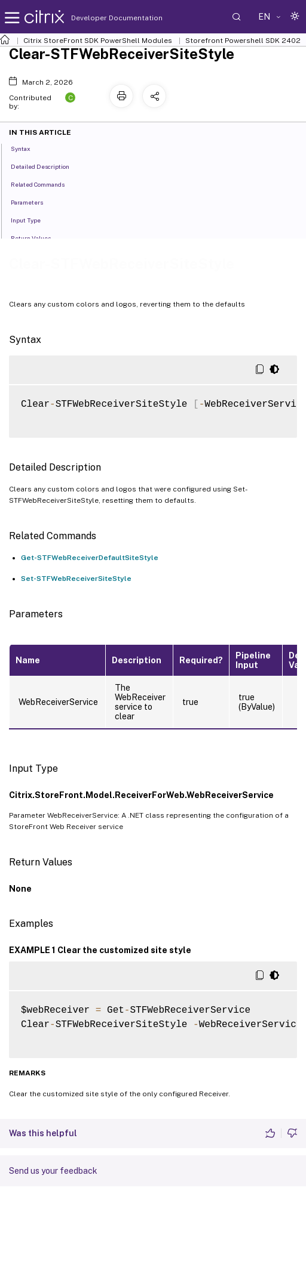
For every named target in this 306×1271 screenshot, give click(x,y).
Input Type (32, 219)
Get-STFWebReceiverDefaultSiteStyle (89, 557)
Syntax (27, 148)
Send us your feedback (53, 1171)
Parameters (33, 201)
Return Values (37, 237)
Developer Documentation (98, 18)
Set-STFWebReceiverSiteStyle (76, 578)
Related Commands (44, 184)
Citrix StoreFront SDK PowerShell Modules (97, 40)
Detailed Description (46, 166)
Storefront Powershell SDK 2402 (243, 40)
